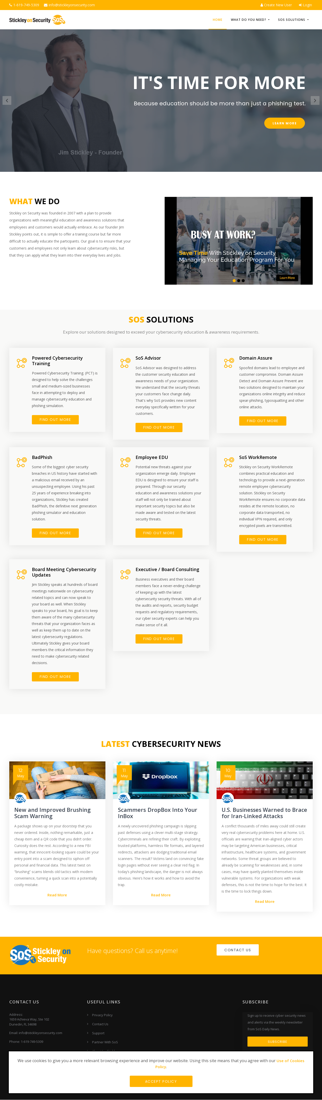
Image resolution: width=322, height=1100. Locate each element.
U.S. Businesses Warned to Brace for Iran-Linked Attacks (261, 813)
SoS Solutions (292, 20)
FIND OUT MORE (55, 419)
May (20, 773)
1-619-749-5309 (24, 5)
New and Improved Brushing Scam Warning (52, 813)
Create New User (276, 5)
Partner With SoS (105, 1042)
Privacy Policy (102, 1015)
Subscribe (277, 1042)
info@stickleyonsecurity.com (69, 5)
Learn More (285, 123)
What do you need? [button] (249, 20)
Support (98, 1033)
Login (305, 5)
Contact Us (237, 950)
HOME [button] (217, 20)
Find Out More (159, 533)
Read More (57, 895)
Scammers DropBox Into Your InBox (157, 813)
